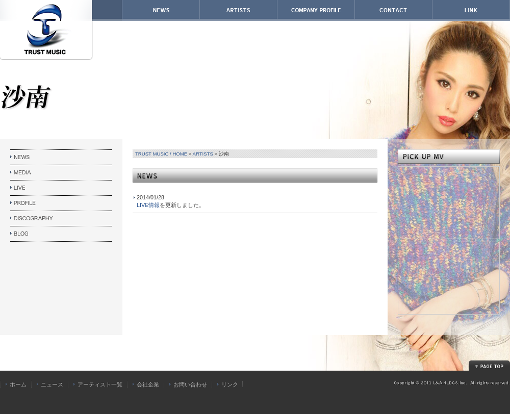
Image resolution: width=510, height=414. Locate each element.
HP (61, 234)
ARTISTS (203, 154)
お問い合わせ (190, 384)
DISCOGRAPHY (61, 218)
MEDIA (61, 172)
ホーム (18, 384)
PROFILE (61, 203)
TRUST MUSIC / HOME (161, 154)
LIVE (61, 188)
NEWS (61, 157)
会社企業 (148, 384)
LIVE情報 (148, 205)
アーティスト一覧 (100, 384)
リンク (229, 384)
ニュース (52, 384)
